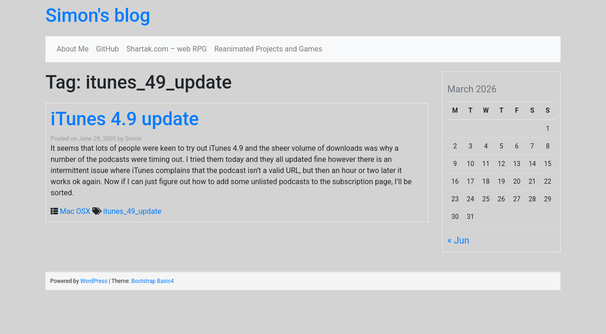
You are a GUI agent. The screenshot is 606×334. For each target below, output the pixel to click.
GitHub (107, 49)
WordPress (93, 281)
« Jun (458, 240)
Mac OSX (75, 211)
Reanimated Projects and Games (268, 49)
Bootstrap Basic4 (152, 281)
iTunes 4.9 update (125, 119)
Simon (133, 138)
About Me (73, 49)
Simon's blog (97, 15)
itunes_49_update (132, 211)
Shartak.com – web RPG (166, 49)
